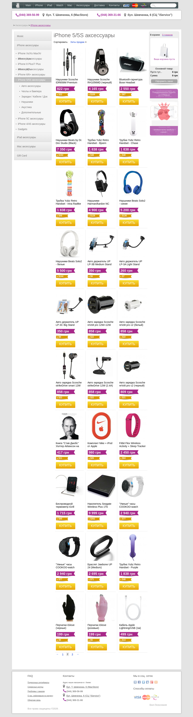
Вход (151, 704)
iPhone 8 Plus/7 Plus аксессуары (29, 65)
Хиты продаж (78, 42)
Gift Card (22, 155)
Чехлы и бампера (32, 91)
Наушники (27, 101)
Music (20, 36)
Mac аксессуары (26, 146)
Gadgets (22, 129)
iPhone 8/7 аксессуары (31, 69)
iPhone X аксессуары (30, 58)
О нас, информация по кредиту (40, 696)
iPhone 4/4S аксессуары (31, 123)
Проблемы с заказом (36, 691)
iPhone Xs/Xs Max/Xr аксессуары (29, 54)
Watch (59, 5)
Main (28, 5)
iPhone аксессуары (40, 25)
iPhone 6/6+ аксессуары (31, 74)
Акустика (27, 107)
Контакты (114, 5)
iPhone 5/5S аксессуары (31, 79)
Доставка (99, 5)
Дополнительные (31, 112)
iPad (49, 5)
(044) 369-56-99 (29, 14)
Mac (69, 5)
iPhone (39, 5)
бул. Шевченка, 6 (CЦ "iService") (150, 14)
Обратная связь (34, 700)
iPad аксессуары (26, 137)
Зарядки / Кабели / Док (35, 96)
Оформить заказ (164, 81)
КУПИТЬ (65, 101)
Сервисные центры (35, 687)
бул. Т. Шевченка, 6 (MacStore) (67, 14)
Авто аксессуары (31, 86)
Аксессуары (83, 5)
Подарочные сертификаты (38, 683)
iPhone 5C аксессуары (31, 118)
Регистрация (161, 704)
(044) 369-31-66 (110, 14)
